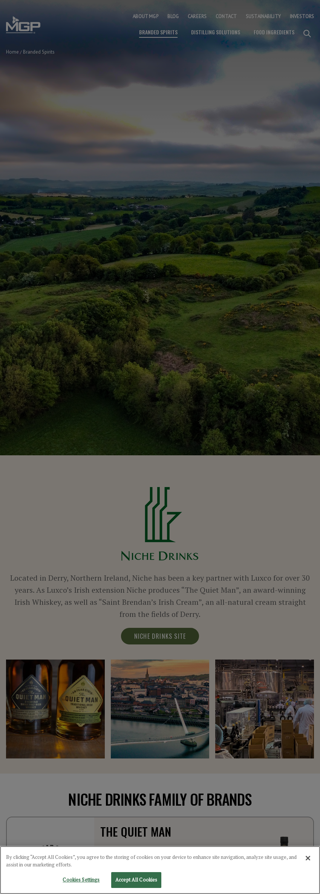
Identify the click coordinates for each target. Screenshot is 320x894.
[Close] (308, 859)
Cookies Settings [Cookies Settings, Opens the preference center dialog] (81, 881)
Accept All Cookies (136, 881)
